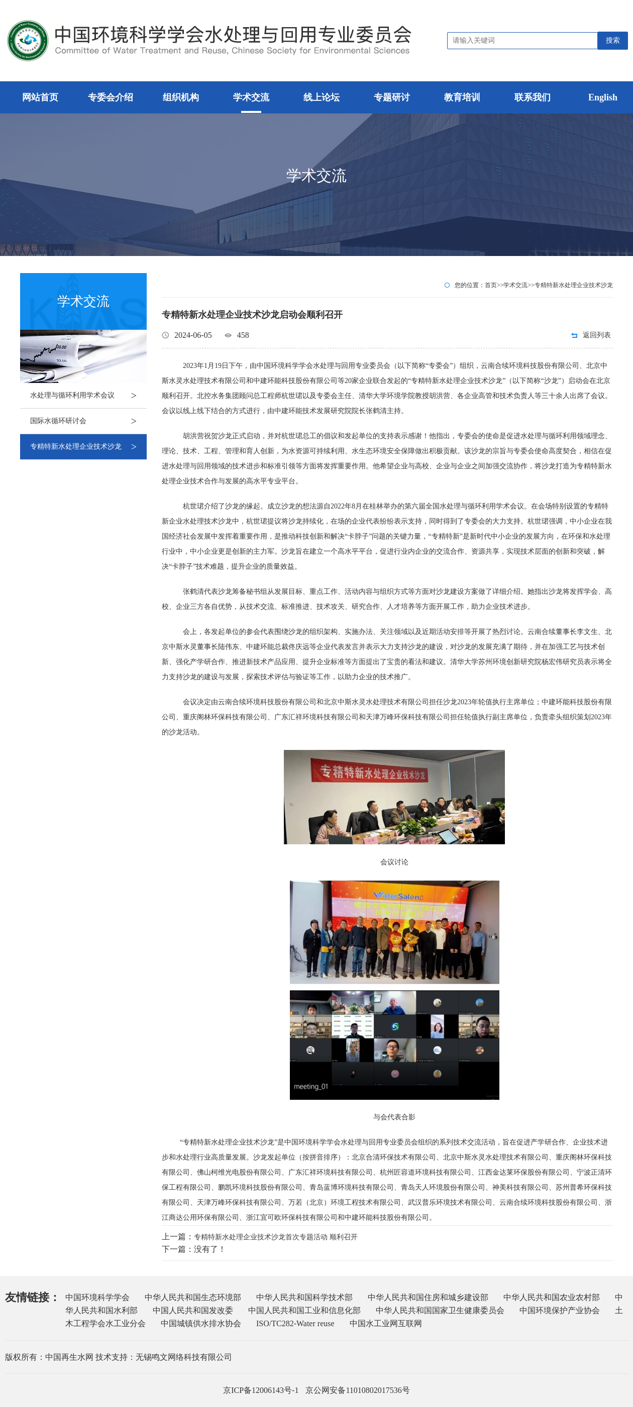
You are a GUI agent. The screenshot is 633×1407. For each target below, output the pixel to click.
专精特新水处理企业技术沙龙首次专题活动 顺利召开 (276, 1237)
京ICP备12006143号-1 (260, 1390)
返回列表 (597, 335)
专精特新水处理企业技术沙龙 (88, 446)
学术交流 (515, 285)
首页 (491, 285)
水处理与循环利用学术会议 (88, 395)
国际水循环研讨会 (88, 421)
